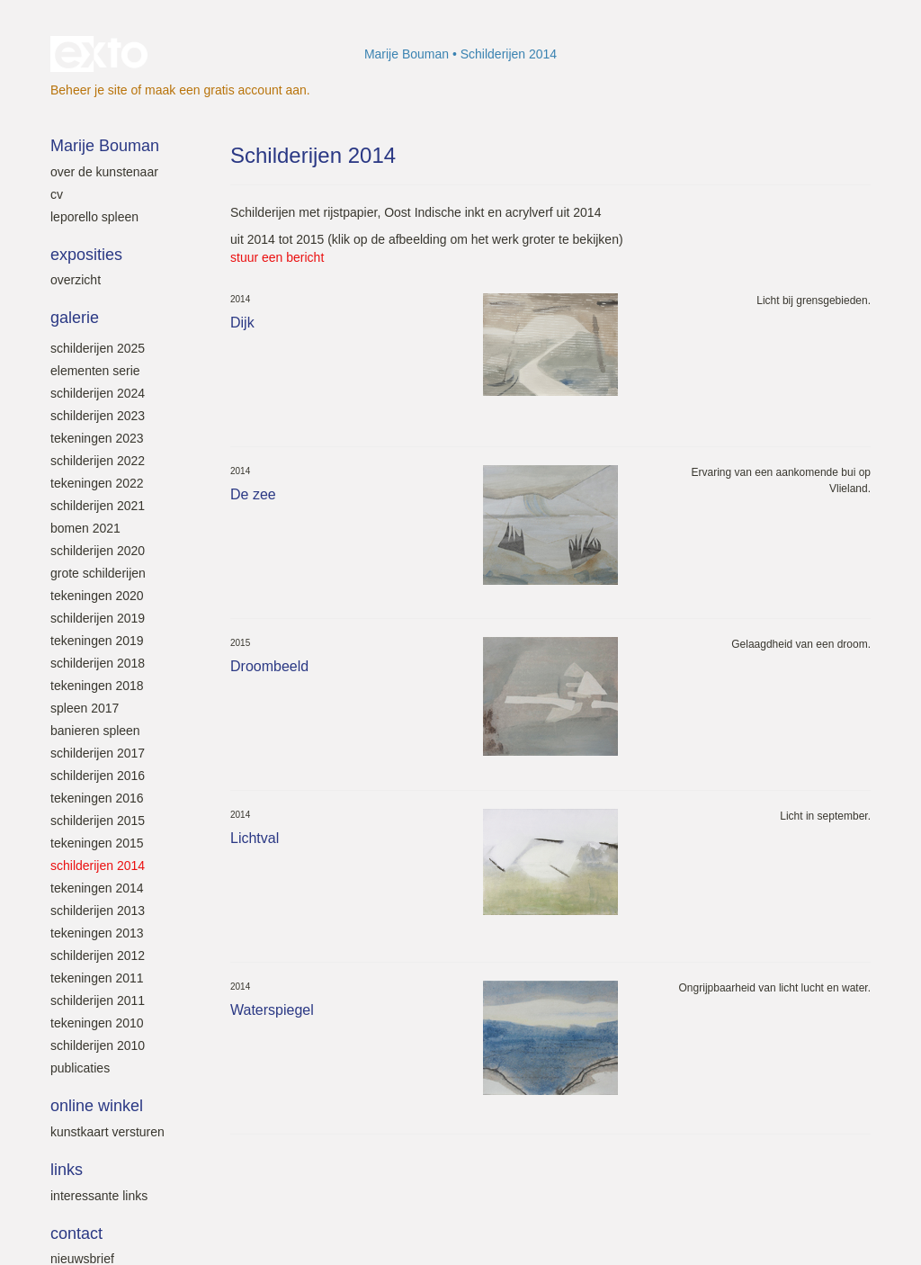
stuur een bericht (277, 257)
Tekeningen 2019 (97, 640)
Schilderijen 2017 (97, 753)
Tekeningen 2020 (97, 595)
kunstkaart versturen (107, 1132)
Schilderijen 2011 (97, 1000)
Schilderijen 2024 (97, 393)
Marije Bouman (406, 54)
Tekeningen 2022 (97, 483)
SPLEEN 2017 (84, 708)
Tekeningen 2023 (97, 438)
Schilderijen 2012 (97, 955)
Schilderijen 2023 (97, 415)
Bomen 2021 (85, 528)
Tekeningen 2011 (97, 978)
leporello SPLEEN (94, 217)
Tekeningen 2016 (97, 798)
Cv (56, 194)
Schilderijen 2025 (97, 348)
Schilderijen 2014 (97, 865)
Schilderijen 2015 (97, 820)
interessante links (99, 1196)
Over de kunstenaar (104, 172)
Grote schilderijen (98, 573)
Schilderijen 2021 (97, 505)
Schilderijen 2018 (97, 663)
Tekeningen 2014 (97, 888)
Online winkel (96, 1106)
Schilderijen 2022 (97, 460)
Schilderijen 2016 (97, 775)
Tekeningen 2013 (97, 933)
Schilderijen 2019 (97, 618)
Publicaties (80, 1068)
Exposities (86, 255)
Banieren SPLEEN (95, 730)
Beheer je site (89, 90)
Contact (76, 1234)
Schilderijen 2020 (97, 550)
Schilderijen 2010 (97, 1045)
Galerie (74, 318)
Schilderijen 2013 (97, 910)
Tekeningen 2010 (97, 1023)
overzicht (75, 280)
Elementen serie (95, 370)
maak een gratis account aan (226, 90)
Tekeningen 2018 (97, 685)
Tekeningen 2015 (97, 843)
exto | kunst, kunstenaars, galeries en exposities (101, 54)
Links (66, 1170)
